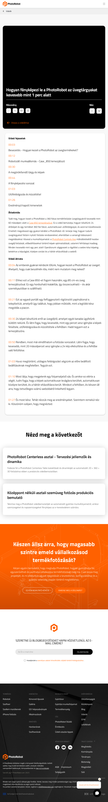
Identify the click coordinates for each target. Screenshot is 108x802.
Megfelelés (86, 746)
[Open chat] (97, 793)
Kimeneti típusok (36, 699)
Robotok (6, 699)
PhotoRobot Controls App (64, 239)
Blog (83, 709)
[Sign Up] (83, 652)
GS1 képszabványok (38, 709)
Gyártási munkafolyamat (66, 704)
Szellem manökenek (12, 709)
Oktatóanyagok (88, 699)
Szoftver (6, 704)
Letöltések (86, 724)
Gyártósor (59, 699)
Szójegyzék (60, 772)
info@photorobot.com (46, 786)
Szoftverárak (34, 732)
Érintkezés (59, 726)
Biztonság (85, 762)
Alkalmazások (35, 714)
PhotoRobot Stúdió (63, 721)
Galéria (32, 704)
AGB (57, 767)
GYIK (83, 719)
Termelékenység (62, 709)
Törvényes (85, 756)
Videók (9, 11)
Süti (83, 772)
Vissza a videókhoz (20, 122)
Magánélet (86, 767)
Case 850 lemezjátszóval (40, 222)
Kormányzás (87, 751)
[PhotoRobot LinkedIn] (70, 747)
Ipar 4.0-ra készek (42, 768)
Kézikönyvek (86, 704)
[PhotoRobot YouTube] (64, 747)
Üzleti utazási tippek (64, 732)
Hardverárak (34, 726)
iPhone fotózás (9, 714)
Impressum (66, 767)
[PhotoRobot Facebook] (57, 747)
